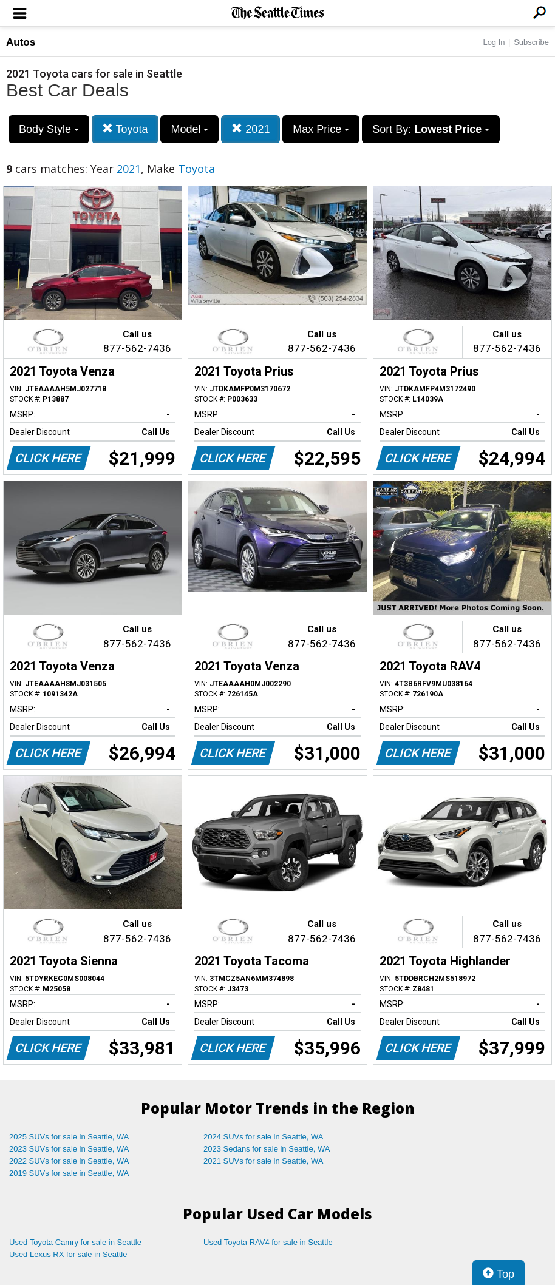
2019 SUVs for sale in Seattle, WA (69, 1173)
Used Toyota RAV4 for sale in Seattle (268, 1242)
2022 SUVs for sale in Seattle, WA (69, 1160)
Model (189, 129)
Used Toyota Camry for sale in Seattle (75, 1242)
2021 (250, 129)
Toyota (125, 129)
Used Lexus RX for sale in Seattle (68, 1254)
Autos (20, 42)
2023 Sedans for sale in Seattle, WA (266, 1148)
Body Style (49, 129)
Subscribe (531, 42)
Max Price (321, 129)
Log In (494, 42)
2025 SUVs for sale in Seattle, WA (69, 1136)
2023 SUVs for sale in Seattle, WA (69, 1148)
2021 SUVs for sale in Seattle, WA (263, 1160)
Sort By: (430, 129)
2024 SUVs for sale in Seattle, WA (263, 1136)
